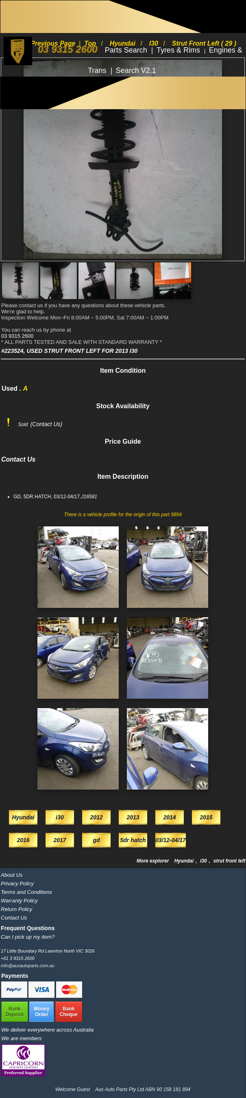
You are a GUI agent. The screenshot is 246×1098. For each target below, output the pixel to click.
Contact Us (14, 918)
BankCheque (69, 1011)
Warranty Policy (19, 901)
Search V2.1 (136, 70)
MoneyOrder (41, 1011)
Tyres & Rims (179, 50)
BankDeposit (15, 1011)
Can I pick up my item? (27, 937)
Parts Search (127, 50)
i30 (204, 861)
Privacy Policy (17, 883)
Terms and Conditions (26, 892)
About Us (11, 875)
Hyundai (184, 861)
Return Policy (16, 909)
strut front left (229, 861)
